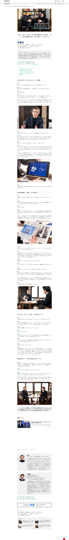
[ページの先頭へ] (64, 539)
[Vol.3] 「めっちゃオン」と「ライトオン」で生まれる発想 (27, 64)
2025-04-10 (18, 510)
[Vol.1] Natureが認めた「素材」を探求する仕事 (25, 61)
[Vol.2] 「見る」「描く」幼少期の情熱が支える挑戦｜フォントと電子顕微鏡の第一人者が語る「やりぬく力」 (34, 36)
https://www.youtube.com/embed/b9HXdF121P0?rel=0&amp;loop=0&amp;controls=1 (34, 439)
